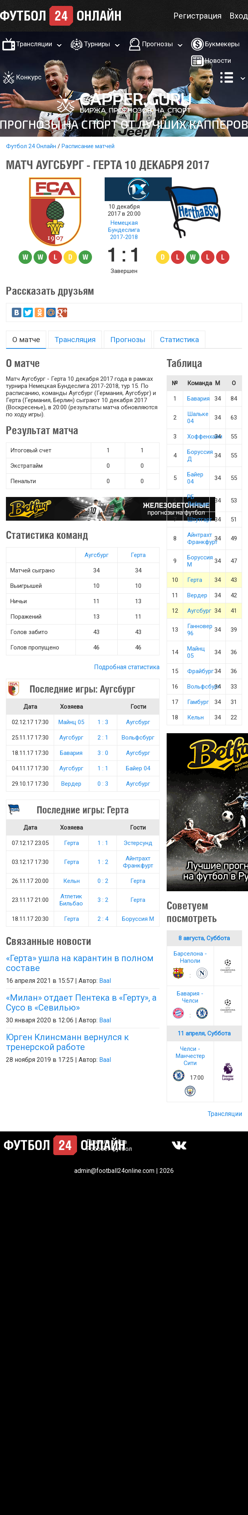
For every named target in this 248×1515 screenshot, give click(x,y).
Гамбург (198, 702)
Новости (218, 60)
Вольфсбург (138, 737)
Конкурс (28, 77)
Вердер (71, 783)
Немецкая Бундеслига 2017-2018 (124, 230)
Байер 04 (138, 768)
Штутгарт (199, 519)
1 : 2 (103, 862)
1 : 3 (103, 722)
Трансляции (34, 44)
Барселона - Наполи (190, 957)
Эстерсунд (138, 843)
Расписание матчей (88, 146)
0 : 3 (103, 783)
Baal (105, 980)
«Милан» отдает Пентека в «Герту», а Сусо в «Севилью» (81, 1003)
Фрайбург (200, 671)
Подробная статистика (127, 667)
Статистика (179, 339)
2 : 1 (103, 737)
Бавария (71, 753)
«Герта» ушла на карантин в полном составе (80, 963)
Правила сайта (106, 1141)
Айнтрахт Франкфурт (138, 862)
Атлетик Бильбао (71, 900)
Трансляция (75, 339)
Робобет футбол (109, 1148)
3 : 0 (103, 753)
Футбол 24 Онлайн (31, 146)
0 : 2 (103, 881)
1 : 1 (103, 768)
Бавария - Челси (190, 997)
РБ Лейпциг (198, 500)
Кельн (71, 881)
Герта (138, 555)
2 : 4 (103, 918)
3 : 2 (103, 899)
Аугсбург (97, 555)
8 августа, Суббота (204, 938)
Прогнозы (157, 44)
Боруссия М (138, 918)
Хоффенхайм (204, 436)
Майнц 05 (71, 722)
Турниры (97, 44)
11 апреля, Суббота (204, 1033)
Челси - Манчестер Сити (190, 1056)
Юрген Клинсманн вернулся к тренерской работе (67, 1042)
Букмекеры (222, 44)
